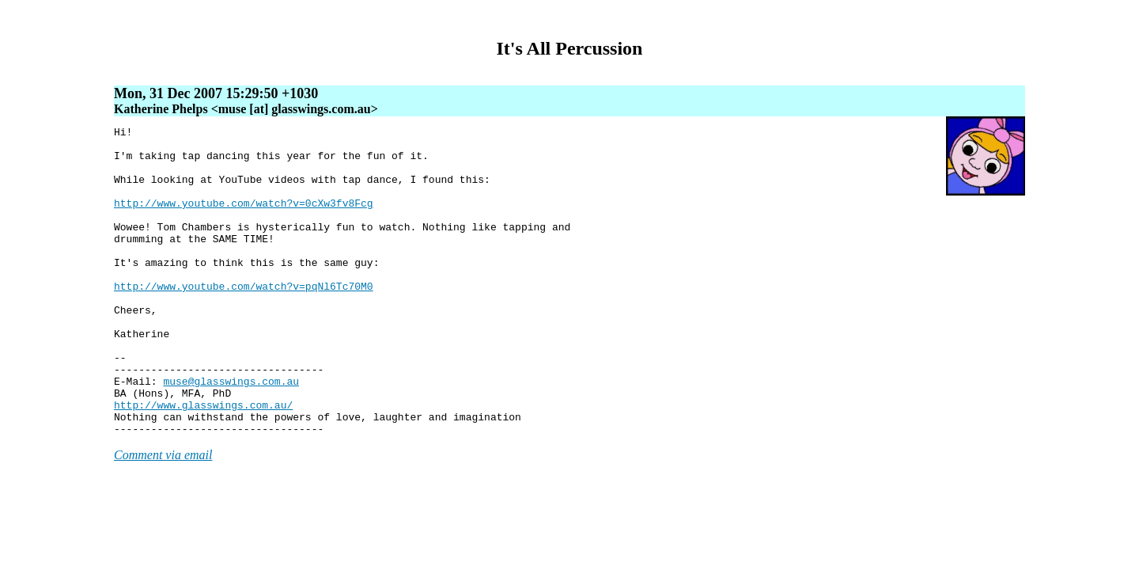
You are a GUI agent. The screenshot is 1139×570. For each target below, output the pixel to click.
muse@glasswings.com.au (231, 433)
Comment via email (163, 516)
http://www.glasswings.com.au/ (203, 461)
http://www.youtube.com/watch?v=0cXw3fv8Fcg (243, 219)
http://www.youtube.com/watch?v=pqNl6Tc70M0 (243, 319)
